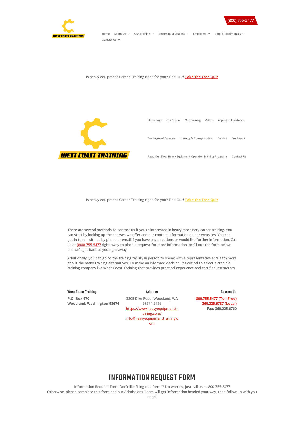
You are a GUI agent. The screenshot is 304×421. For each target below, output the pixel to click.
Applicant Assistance (231, 120)
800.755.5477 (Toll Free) (216, 298)
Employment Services (161, 138)
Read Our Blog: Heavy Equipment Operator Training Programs (188, 156)
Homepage (155, 120)
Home (106, 34)
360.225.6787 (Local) (219, 303)
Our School (173, 120)
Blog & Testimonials (228, 34)
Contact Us (109, 39)
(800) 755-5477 (241, 20)
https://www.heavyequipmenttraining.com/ (152, 311)
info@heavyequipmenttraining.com (152, 321)
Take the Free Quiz (201, 199)
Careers (222, 138)
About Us (120, 34)
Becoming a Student (171, 34)
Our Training (142, 34)
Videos (209, 120)
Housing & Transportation (196, 138)
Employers (199, 34)
